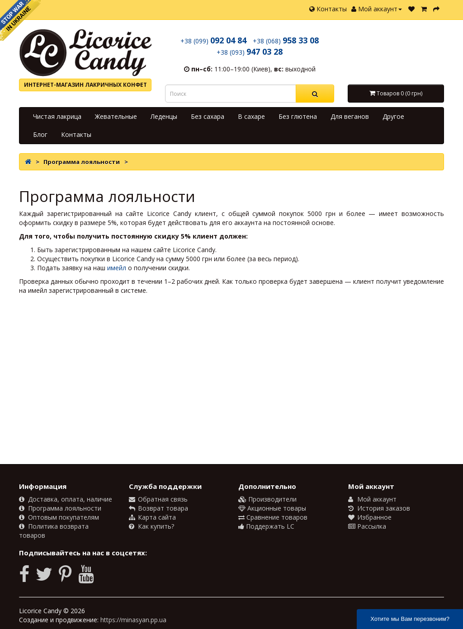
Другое (393, 116)
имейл (116, 267)
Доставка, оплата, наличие (65, 499)
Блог (40, 134)
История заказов (379, 508)
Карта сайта (152, 517)
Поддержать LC (266, 526)
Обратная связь (158, 499)
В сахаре (251, 116)
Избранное (370, 517)
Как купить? (151, 526)
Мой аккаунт (376, 9)
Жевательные (116, 116)
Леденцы (164, 116)
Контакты (328, 9)
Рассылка (367, 526)
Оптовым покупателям (59, 517)
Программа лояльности (60, 508)
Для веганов (350, 116)
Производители (267, 499)
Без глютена (298, 116)
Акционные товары (272, 508)
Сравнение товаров (272, 517)
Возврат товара (158, 508)
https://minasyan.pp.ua (133, 619)
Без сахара (207, 116)
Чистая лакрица (57, 116)
